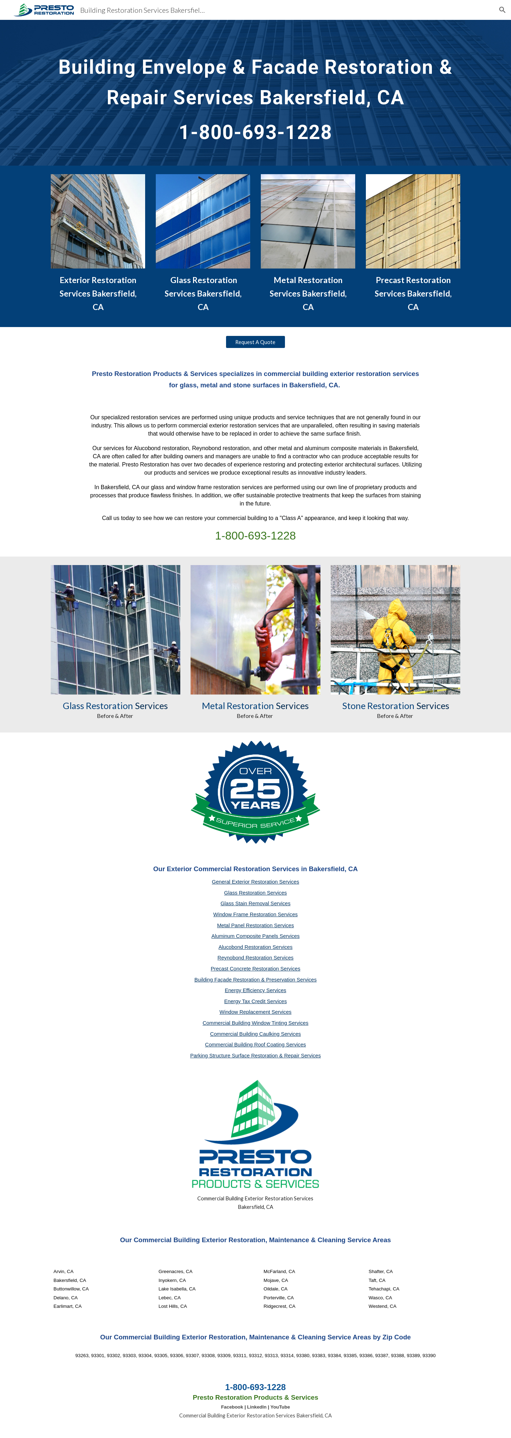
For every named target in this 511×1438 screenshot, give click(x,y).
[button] (502, 9)
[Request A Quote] (255, 342)
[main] (255, 93)
